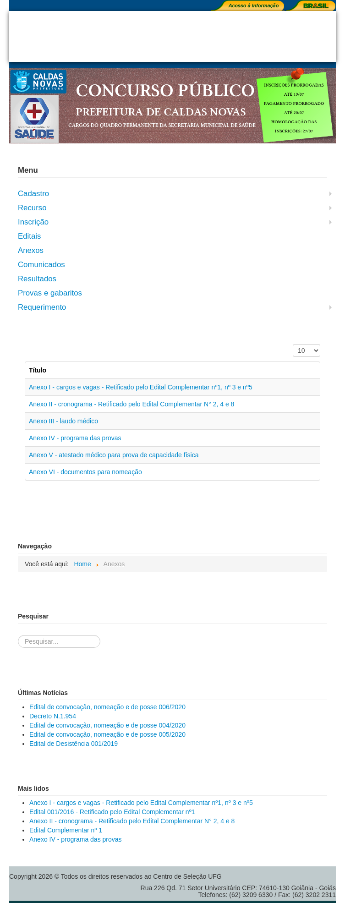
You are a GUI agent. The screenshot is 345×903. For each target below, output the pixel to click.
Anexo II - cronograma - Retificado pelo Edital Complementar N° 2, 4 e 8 (131, 404)
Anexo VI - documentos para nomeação (85, 472)
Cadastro (33, 193)
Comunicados (41, 264)
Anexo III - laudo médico (63, 421)
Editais (29, 236)
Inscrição (33, 222)
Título (37, 370)
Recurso (32, 207)
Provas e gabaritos (50, 293)
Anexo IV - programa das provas (75, 438)
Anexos (31, 250)
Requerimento (42, 307)
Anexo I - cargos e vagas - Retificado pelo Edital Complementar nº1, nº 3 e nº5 (140, 387)
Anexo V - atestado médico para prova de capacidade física (113, 455)
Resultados (37, 278)
